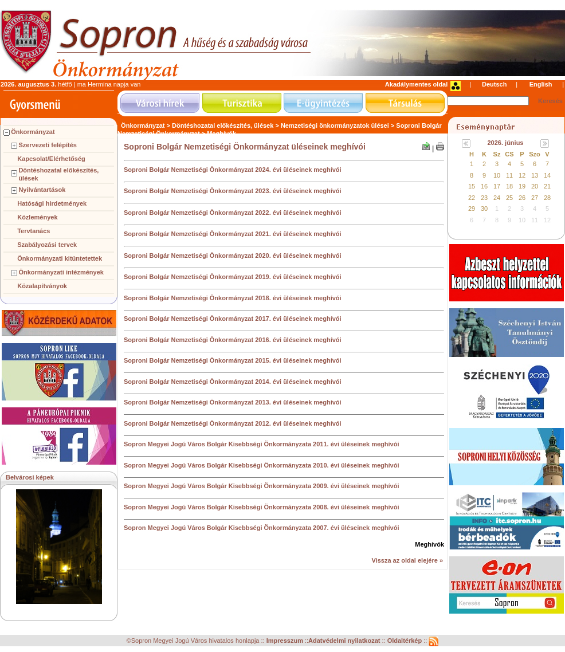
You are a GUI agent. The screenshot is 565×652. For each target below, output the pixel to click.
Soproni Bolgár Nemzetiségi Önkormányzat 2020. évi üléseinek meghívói (233, 255)
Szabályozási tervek (47, 244)
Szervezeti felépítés (47, 145)
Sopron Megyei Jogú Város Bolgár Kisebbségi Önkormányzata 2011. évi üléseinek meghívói (261, 444)
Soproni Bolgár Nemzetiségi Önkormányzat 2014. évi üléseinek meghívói (233, 381)
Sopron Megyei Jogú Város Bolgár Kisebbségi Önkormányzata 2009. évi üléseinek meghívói (261, 485)
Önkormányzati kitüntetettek (59, 258)
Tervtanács (33, 230)
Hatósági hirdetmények (52, 203)
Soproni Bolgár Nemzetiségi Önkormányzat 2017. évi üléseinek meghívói (233, 318)
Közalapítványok (42, 285)
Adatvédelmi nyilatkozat (344, 641)
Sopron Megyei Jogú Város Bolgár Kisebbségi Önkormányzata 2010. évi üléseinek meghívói (261, 465)
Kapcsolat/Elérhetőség (51, 158)
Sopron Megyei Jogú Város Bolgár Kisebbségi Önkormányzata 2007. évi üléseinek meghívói (261, 527)
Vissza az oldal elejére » (407, 560)
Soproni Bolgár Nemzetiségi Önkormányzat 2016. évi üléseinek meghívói (233, 339)
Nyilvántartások (41, 189)
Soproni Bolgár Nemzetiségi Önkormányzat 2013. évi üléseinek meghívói (233, 402)
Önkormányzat (32, 131)
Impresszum (285, 641)
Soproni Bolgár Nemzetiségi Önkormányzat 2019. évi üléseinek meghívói (233, 276)
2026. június (506, 142)
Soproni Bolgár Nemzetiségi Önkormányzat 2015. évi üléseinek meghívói (233, 360)
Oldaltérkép (405, 641)
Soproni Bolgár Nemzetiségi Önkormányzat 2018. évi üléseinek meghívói (233, 297)
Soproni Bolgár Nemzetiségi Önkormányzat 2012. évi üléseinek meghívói (233, 423)
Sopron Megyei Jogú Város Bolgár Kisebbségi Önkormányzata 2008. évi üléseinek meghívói (261, 507)
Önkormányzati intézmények (61, 272)
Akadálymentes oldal (416, 84)
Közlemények (37, 217)
